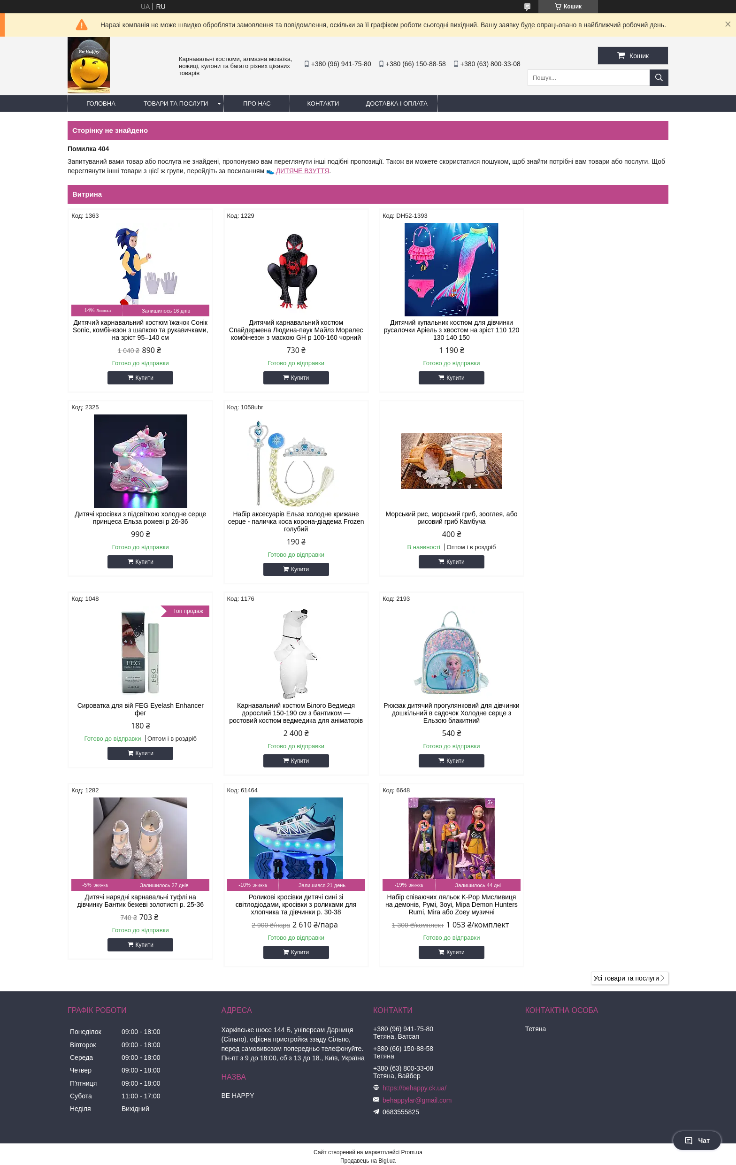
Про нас (257, 103)
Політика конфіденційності (420, 977)
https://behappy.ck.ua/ (414, 896)
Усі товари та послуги (626, 786)
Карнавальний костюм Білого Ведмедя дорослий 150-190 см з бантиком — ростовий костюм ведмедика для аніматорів (597, 521)
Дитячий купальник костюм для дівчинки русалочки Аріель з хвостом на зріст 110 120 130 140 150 (444, 330)
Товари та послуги (176, 103)
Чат (697, 1140)
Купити (143, 378)
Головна (100, 103)
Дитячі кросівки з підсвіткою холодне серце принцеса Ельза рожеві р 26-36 (597, 326)
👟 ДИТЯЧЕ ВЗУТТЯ (297, 171)
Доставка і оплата (397, 103)
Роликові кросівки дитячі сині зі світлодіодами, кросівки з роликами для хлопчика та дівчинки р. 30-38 (444, 713)
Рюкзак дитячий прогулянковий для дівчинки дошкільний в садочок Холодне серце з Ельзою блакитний (139, 713)
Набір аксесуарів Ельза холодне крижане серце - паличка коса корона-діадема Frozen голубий (139, 521)
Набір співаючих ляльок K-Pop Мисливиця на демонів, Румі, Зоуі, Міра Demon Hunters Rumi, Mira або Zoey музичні (597, 713)
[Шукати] (659, 77)
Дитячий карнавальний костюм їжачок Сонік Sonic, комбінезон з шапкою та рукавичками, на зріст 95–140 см (139, 330)
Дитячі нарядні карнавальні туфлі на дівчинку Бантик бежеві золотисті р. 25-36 (292, 709)
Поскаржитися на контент (347, 977)
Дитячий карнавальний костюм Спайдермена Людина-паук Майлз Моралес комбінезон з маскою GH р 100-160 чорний (292, 330)
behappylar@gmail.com (417, 908)
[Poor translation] (34, 1029)
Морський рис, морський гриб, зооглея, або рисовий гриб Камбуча (292, 517)
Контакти (323, 103)
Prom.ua (411, 961)
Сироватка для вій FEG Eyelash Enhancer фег (444, 517)
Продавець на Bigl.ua (368, 969)
